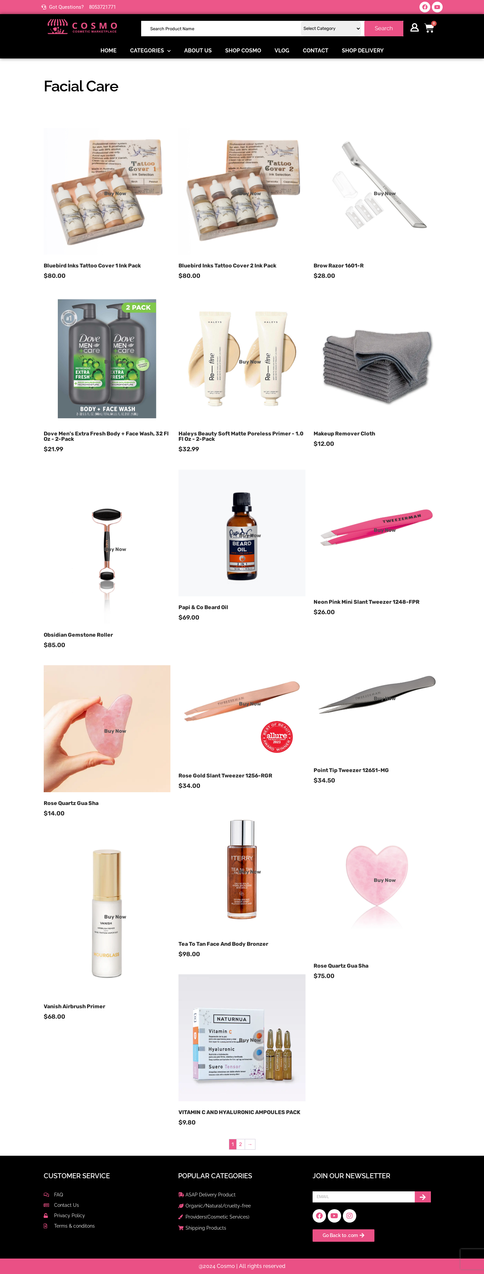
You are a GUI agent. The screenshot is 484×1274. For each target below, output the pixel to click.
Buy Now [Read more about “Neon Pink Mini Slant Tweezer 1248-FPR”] (385, 530)
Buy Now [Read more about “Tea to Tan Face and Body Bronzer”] (250, 872)
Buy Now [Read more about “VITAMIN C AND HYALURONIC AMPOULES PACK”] (250, 1040)
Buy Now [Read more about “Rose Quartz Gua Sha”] (115, 731)
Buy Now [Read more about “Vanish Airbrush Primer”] (115, 917)
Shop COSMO (243, 50)
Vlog (282, 50)
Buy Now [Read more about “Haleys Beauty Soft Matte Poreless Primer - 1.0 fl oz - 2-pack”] (250, 362)
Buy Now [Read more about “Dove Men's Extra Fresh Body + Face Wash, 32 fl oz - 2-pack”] (115, 362)
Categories (150, 51)
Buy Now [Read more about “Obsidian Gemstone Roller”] (115, 549)
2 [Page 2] (240, 1144)
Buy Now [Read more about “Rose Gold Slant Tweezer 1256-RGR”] (250, 703)
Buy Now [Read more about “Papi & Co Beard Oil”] (250, 536)
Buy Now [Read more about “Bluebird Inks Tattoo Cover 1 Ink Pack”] (115, 193)
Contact (315, 50)
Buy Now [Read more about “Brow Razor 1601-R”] (385, 193)
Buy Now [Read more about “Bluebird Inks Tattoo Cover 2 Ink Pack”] (250, 193)
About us (198, 50)
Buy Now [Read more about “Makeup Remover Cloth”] (385, 362)
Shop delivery (363, 50)
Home (108, 50)
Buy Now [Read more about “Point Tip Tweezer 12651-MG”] (385, 698)
